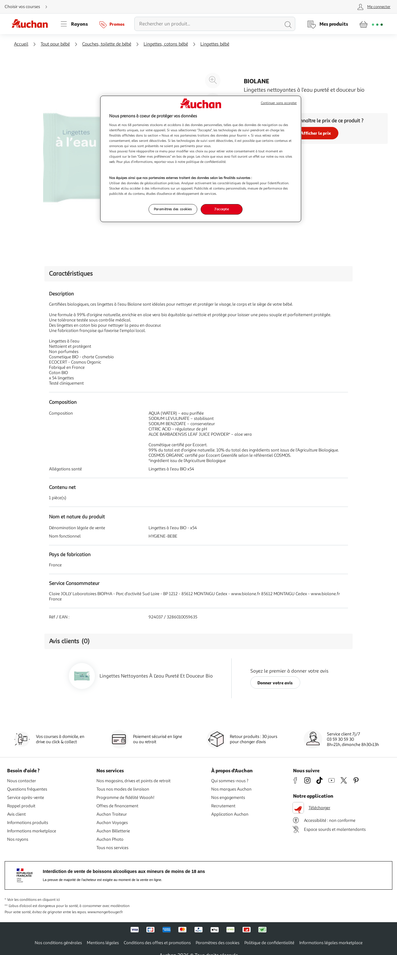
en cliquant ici (49, 899)
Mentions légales (103, 942)
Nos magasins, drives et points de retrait (133, 780)
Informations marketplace (31, 831)
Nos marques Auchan (231, 789)
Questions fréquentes (27, 789)
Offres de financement (117, 806)
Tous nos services (112, 847)
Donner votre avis (275, 682)
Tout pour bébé (55, 44)
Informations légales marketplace (331, 942)
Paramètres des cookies (217, 942)
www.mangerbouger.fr (105, 912)
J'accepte (221, 209)
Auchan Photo (109, 839)
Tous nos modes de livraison (122, 789)
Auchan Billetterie (113, 831)
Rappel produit (21, 806)
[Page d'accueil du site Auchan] (32, 24)
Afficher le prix (316, 133)
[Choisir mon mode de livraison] (28, 6)
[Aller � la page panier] (371, 24)
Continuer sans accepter (279, 103)
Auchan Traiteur (111, 814)
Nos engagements (228, 797)
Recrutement (223, 806)
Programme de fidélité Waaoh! (125, 797)
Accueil (21, 44)
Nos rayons (17, 839)
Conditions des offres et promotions (157, 942)
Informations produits (27, 822)
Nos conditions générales (58, 942)
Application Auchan (229, 814)
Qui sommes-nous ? (229, 780)
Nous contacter (21, 780)
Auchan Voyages (112, 822)
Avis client (16, 814)
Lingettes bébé (214, 44)
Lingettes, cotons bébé (166, 44)
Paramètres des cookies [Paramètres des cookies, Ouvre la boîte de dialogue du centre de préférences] (173, 209)
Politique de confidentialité (269, 942)
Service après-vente (25, 797)
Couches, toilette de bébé (106, 44)
